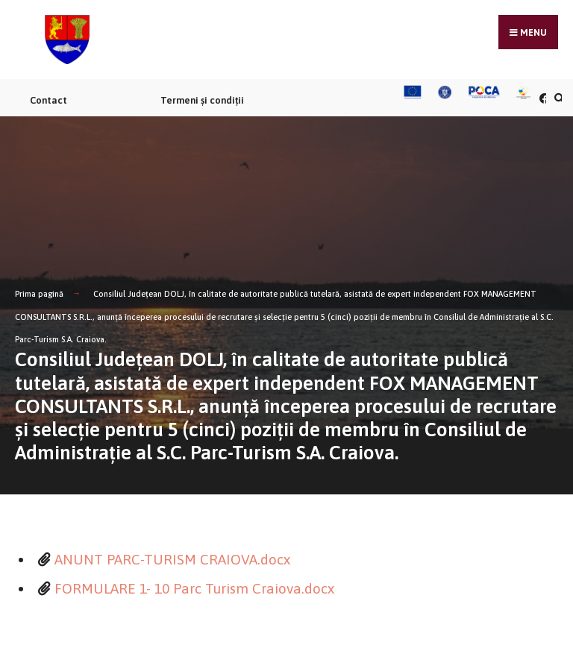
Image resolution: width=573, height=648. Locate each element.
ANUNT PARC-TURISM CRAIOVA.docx (172, 559)
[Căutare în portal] (557, 98)
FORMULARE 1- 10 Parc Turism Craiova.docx (194, 588)
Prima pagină (39, 293)
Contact (48, 100)
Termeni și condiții (202, 100)
